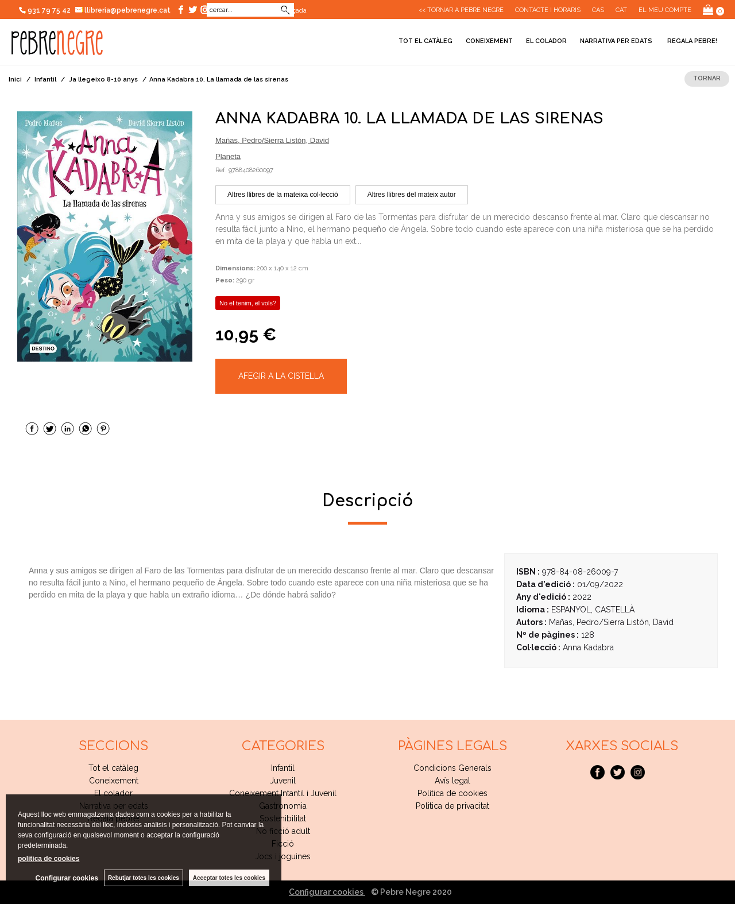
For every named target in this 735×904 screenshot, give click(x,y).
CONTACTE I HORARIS (548, 10)
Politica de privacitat (452, 805)
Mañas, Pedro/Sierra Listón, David (272, 140)
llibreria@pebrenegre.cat (123, 10)
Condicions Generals (452, 768)
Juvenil (283, 780)
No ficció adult (283, 831)
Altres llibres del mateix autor (412, 195)
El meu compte (665, 10)
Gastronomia (283, 805)
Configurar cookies (327, 892)
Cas (598, 10)
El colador (546, 41)
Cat (621, 10)
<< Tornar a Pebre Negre (461, 10)
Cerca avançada (282, 10)
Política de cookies (452, 793)
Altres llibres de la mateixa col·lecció (282, 195)
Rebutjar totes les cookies (143, 878)
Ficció (283, 843)
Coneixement (489, 41)
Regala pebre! (691, 41)
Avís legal (452, 780)
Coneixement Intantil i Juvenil (282, 793)
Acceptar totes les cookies (229, 878)
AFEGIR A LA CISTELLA (281, 376)
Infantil (283, 768)
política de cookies (48, 859)
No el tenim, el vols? (247, 303)
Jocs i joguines (283, 856)
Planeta (228, 156)
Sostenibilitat (283, 818)
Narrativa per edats (616, 41)
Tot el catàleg (425, 41)
